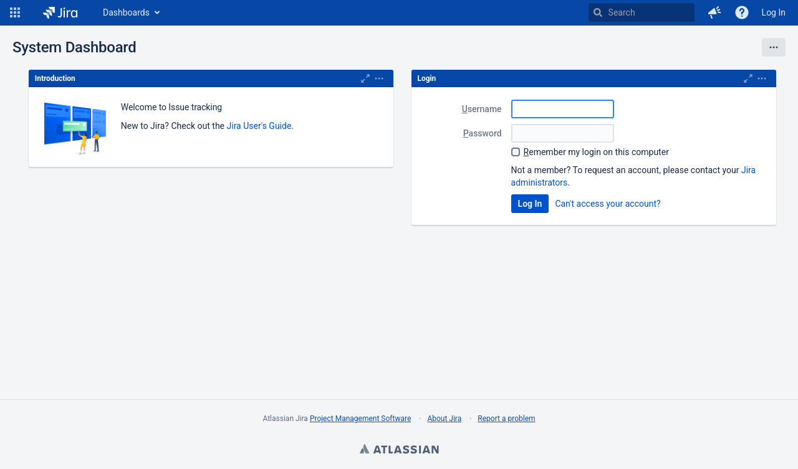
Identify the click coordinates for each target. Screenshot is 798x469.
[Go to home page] (60, 12)
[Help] (742, 12)
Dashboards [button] (126, 12)
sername (482, 109)
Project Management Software (360, 418)
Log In (774, 12)
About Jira (444, 418)
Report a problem (506, 418)
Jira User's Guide (259, 126)
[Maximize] (365, 78)
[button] (15, 12)
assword (482, 133)
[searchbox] (642, 12)
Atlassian (399, 450)
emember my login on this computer (596, 152)
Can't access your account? (607, 204)
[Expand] (379, 78)
